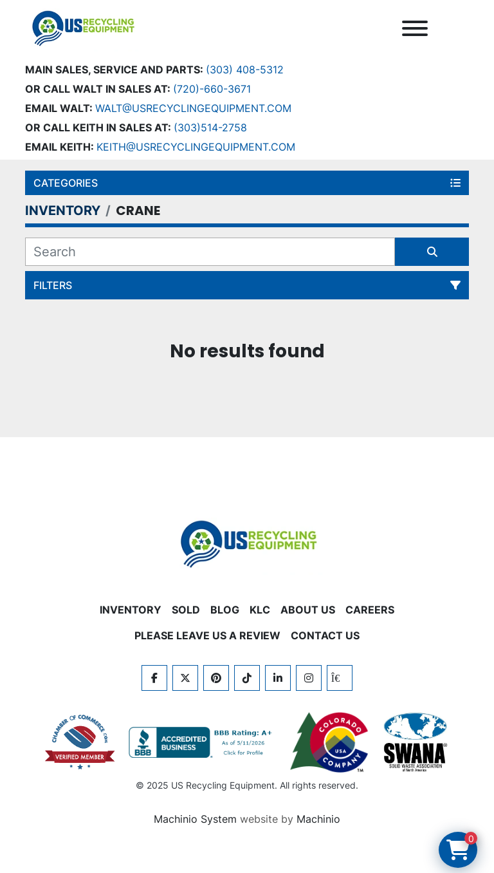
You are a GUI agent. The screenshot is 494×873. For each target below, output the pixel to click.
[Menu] (415, 28)
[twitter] (185, 678)
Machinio (318, 818)
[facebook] (154, 678)
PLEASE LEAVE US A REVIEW (207, 635)
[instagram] (309, 678)
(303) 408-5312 (245, 69)
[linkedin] (278, 678)
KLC (260, 609)
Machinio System (195, 818)
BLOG (224, 609)
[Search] (210, 252)
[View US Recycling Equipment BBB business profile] (203, 742)
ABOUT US (307, 609)
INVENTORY (130, 609)
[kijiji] (339, 678)
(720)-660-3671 (212, 88)
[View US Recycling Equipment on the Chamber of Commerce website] (80, 742)
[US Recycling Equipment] (247, 542)
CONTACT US (325, 635)
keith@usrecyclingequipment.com (195, 146)
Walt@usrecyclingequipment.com (193, 108)
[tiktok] (247, 678)
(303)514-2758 (210, 127)
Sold (186, 609)
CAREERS (369, 609)
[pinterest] (216, 678)
